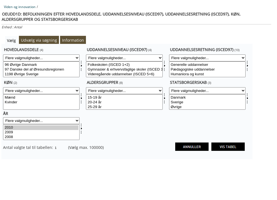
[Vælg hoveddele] (41, 69)
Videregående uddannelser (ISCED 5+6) (124, 74)
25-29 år (124, 107)
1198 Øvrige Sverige (41, 74)
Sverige (207, 102)
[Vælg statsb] (207, 102)
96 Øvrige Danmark (41, 64)
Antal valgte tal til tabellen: (28, 147)
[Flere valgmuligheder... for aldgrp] (124, 90)
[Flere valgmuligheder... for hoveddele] (41, 57)
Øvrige (207, 107)
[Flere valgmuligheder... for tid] (41, 120)
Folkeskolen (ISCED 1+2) (124, 64)
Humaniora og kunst (207, 74)
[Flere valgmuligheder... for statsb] (207, 90)
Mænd (41, 97)
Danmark (207, 97)
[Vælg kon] (41, 102)
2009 (41, 132)
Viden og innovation (20, 6)
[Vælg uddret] (207, 69)
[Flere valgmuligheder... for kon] (41, 90)
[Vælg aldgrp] (124, 102)
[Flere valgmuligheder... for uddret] (207, 57)
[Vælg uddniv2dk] (124, 69)
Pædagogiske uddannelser (207, 69)
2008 (41, 137)
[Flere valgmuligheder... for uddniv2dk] (124, 57)
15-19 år (124, 97)
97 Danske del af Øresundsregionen (41, 69)
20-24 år (124, 102)
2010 (41, 127)
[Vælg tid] (41, 132)
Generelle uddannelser (207, 64)
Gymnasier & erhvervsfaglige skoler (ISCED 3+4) (124, 69)
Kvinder (41, 102)
